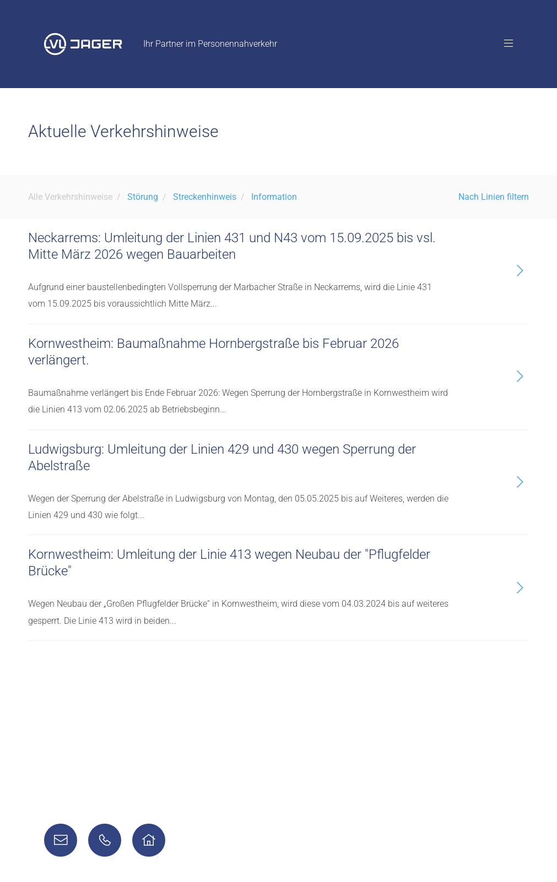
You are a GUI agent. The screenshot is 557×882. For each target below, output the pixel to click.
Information (274, 197)
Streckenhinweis (204, 197)
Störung (142, 197)
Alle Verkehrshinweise (70, 197)
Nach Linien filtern (493, 197)
